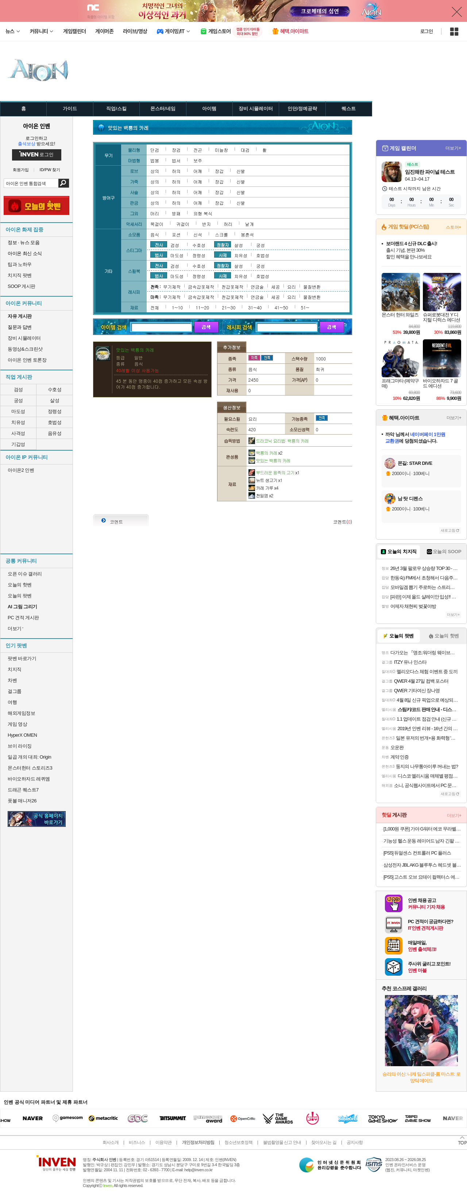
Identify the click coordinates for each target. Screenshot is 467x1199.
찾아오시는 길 (323, 1142)
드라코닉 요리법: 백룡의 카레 (278, 440)
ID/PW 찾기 (50, 170)
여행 (12, 702)
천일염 (260, 495)
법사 (159, 255)
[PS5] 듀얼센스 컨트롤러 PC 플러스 (417, 853)
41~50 (281, 307)
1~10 (177, 307)
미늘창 (221, 150)
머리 (154, 213)
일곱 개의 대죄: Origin (29, 757)
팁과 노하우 (20, 264)
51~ (305, 307)
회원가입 (21, 170)
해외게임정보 (21, 713)
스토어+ (453, 227)
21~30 (228, 307)
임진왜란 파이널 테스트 (430, 172)
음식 (154, 234)
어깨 (197, 171)
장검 (176, 150)
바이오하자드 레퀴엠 (29, 778)
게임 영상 (17, 724)
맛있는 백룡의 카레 (269, 460)
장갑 (219, 171)
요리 (291, 287)
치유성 (18, 422)
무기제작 (172, 287)
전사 (159, 244)
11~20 (202, 307)
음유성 (55, 433)
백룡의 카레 (265, 453)
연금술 (257, 287)
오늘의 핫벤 (20, 584)
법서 (176, 160)
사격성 (18, 433)
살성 (54, 400)
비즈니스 (137, 1142)
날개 (249, 224)
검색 (63, 183)
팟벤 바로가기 (22, 658)
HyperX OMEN (22, 735)
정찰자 (223, 244)
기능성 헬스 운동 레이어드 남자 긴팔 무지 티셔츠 (422, 841)
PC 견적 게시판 (23, 617)
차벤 (12, 680)
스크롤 (221, 234)
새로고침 (448, 530)
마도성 (18, 411)
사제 (223, 255)
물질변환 (312, 287)
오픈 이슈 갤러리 (25, 573)
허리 (228, 224)
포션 (176, 234)
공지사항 (355, 1142)
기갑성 (18, 444)
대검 (245, 150)
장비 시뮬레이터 (24, 338)
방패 (176, 213)
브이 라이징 (20, 746)
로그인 (426, 31)
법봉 (154, 160)
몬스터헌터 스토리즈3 (30, 768)
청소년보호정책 (238, 1142)
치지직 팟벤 (20, 275)
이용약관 (163, 1142)
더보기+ (453, 148)
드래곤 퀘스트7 (23, 789)
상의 (154, 171)
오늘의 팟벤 (20, 595)
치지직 (15, 669)
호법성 (55, 422)
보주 (197, 160)
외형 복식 (202, 213)
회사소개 (111, 1142)
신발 (240, 171)
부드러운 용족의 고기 (274, 472)
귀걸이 (182, 224)
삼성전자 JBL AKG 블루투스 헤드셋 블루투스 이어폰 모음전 (422, 865)
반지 (206, 224)
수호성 (55, 389)
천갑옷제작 (232, 287)
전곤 (197, 150)
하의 (176, 171)
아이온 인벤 (36, 126)
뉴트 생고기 (265, 480)
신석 (197, 234)
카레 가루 (263, 488)
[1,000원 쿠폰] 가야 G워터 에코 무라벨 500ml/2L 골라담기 (422, 829)
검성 (18, 389)
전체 (154, 307)
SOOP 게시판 (21, 286)
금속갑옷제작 (201, 287)
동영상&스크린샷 (25, 349)
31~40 (255, 307)
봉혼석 (247, 234)
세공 (275, 287)
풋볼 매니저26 (22, 800)
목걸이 (156, 224)
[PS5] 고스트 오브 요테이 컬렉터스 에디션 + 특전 (422, 877)
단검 (154, 150)
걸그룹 (15, 691)
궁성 (18, 400)
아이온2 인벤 (21, 470)
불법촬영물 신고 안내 (282, 1142)
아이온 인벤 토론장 (27, 360)
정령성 (55, 411)
